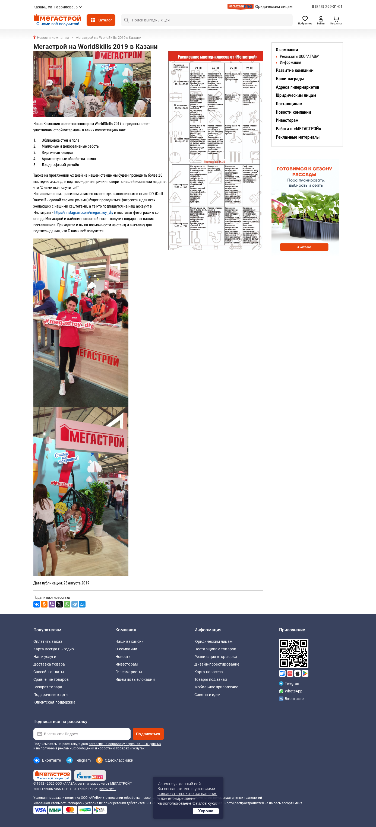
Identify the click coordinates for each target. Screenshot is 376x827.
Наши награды (290, 79)
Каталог (104, 20)
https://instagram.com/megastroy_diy (83, 213)
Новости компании (293, 112)
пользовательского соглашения (187, 793)
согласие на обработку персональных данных (125, 744)
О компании (287, 50)
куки (212, 803)
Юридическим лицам (274, 6)
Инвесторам (287, 120)
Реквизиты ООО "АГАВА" (299, 57)
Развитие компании (295, 70)
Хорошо (205, 811)
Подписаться (148, 734)
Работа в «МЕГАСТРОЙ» (298, 129)
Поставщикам (289, 104)
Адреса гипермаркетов (297, 87)
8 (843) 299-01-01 (327, 6)
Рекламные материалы (298, 137)
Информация (290, 63)
